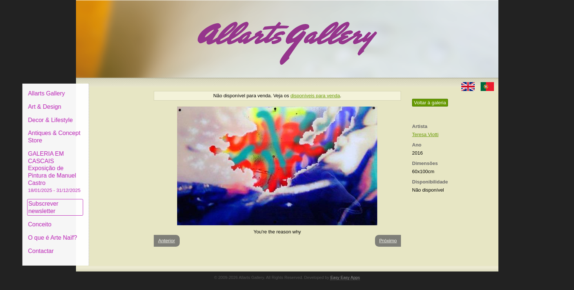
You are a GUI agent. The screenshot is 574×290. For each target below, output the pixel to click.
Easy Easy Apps (345, 272)
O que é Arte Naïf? (109, 232)
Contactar (97, 245)
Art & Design (101, 101)
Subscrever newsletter (100, 202)
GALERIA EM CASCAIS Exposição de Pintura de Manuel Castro (110, 166)
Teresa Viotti (425, 134)
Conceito (96, 219)
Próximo (388, 240)
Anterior (166, 240)
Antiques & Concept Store (110, 131)
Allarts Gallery (103, 88)
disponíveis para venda (315, 95)
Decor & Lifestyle (106, 114)
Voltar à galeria (430, 102)
